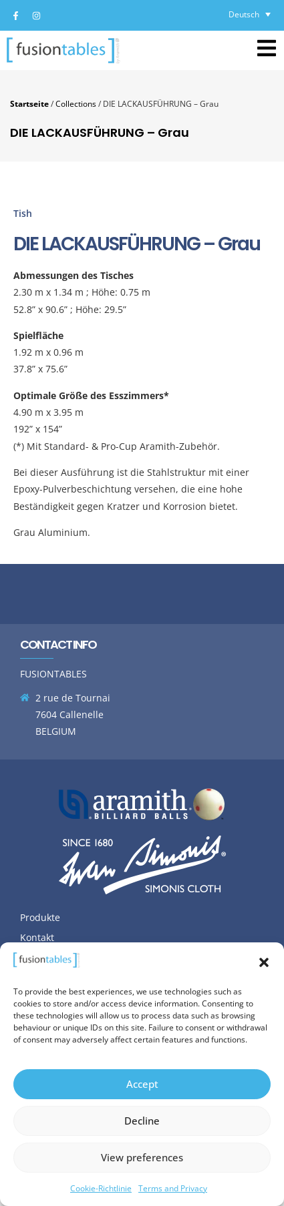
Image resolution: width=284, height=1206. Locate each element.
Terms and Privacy (172, 1188)
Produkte (40, 917)
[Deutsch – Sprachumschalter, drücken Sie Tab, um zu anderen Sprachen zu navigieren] (249, 14)
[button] (264, 962)
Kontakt (37, 937)
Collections (75, 103)
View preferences (142, 1157)
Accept (142, 1084)
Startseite (29, 103)
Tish (22, 213)
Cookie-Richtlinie (101, 1188)
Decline (142, 1120)
